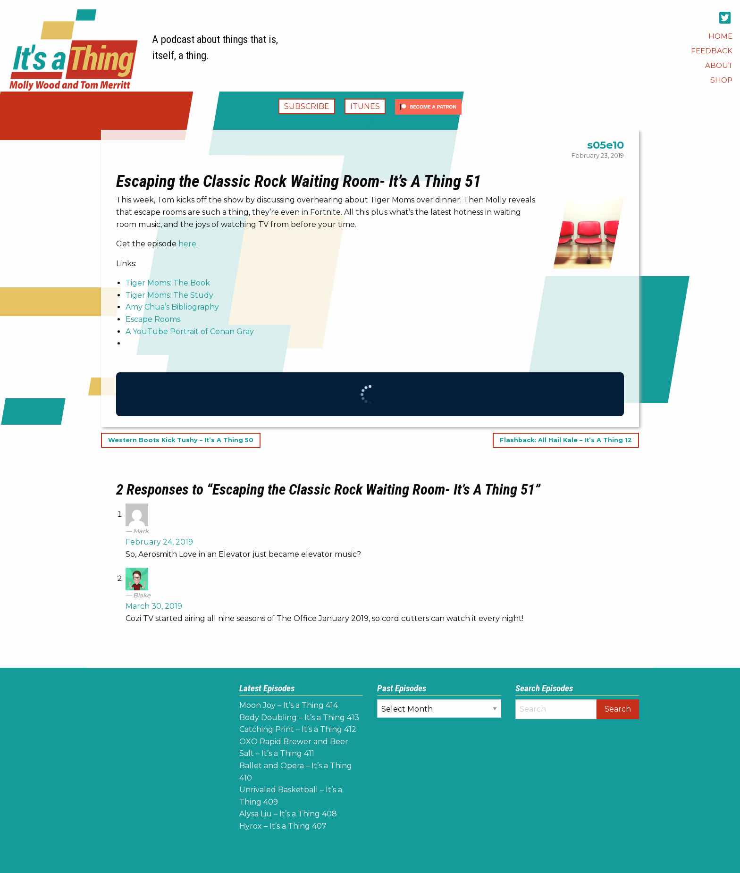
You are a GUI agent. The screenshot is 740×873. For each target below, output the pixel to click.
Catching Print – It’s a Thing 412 (297, 729)
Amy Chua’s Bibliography (172, 306)
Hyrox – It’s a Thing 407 (283, 826)
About (718, 65)
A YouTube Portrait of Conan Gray (190, 331)
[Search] (556, 709)
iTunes (365, 106)
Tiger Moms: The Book (168, 282)
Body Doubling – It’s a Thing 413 (299, 717)
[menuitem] (720, 36)
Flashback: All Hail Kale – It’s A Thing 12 (566, 440)
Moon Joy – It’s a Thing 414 (288, 705)
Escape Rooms (153, 319)
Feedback (711, 50)
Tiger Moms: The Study (169, 295)
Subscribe (306, 106)
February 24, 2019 (159, 541)
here (187, 243)
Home (720, 36)
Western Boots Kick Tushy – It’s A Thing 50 (180, 440)
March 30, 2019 (154, 606)
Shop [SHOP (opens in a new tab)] (721, 80)
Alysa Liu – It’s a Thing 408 (288, 813)
